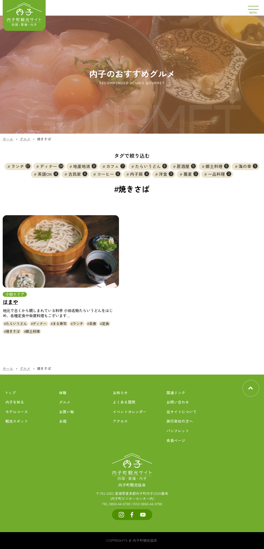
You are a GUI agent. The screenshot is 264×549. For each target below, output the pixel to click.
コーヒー (108, 173)
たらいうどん (151, 166)
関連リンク (176, 393)
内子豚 (139, 173)
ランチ (20, 166)
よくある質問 (124, 402)
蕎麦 (190, 173)
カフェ (115, 166)
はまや (10, 302)
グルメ (64, 402)
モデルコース (16, 412)
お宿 (63, 421)
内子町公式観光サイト (24, 15)
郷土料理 (217, 166)
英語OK (48, 173)
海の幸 (248, 166)
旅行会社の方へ (180, 421)
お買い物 (66, 412)
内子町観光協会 (132, 479)
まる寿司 (60, 324)
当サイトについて (182, 412)
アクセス (120, 421)
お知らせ (120, 393)
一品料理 (219, 173)
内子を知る (14, 402)
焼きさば (13, 332)
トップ (10, 393)
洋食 (166, 173)
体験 (63, 393)
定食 (105, 324)
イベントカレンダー (130, 412)
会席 (92, 324)
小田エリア (14, 294)
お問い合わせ (178, 402)
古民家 (77, 173)
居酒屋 (186, 166)
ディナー (51, 166)
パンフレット (178, 431)
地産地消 (84, 166)
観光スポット (16, 421)
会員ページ (176, 441)
